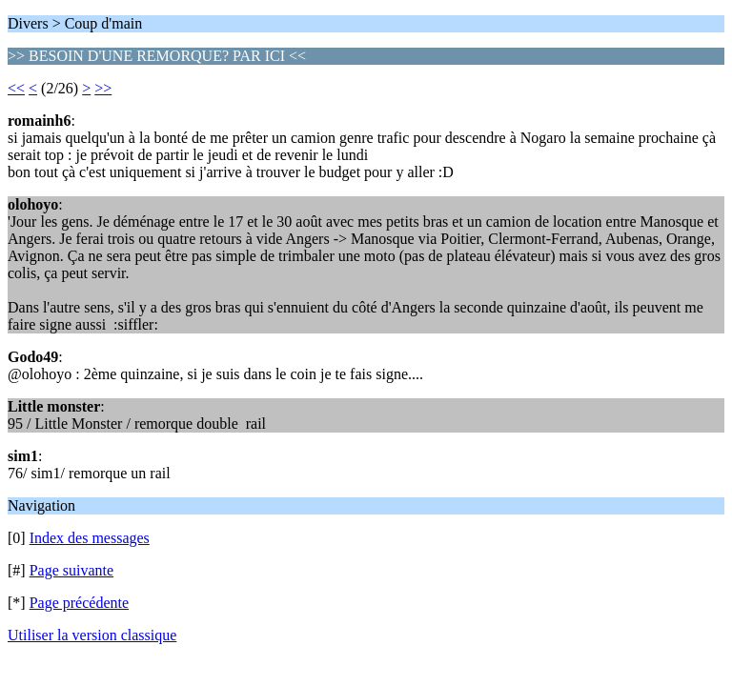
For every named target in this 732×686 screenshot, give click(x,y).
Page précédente (79, 603)
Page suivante (71, 570)
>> (103, 88)
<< (16, 88)
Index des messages (90, 538)
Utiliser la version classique (92, 635)
